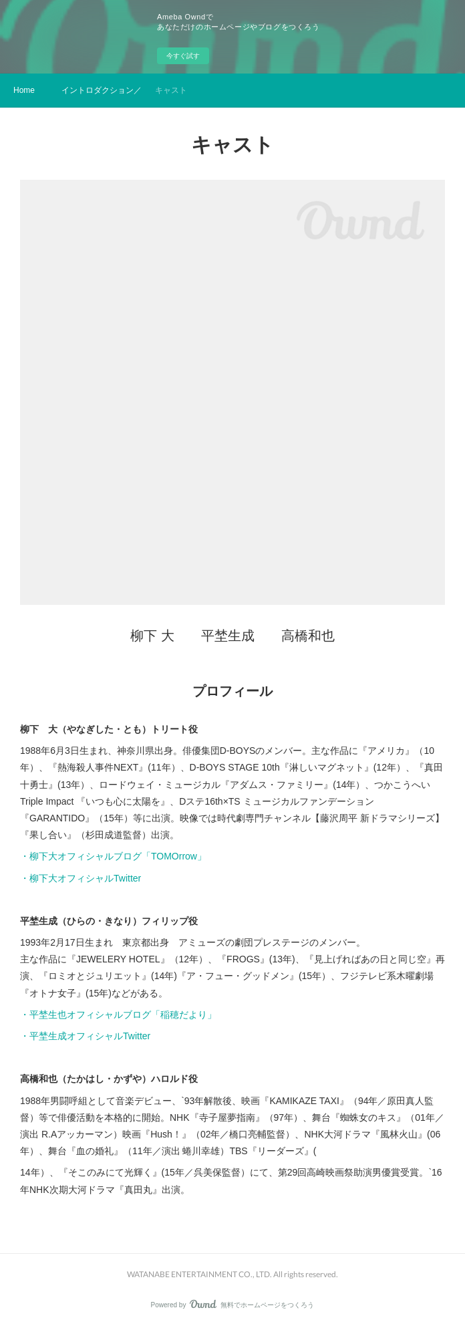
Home (24, 90)
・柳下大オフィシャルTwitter (80, 878)
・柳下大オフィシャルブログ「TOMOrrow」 (113, 856)
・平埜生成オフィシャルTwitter (85, 1036)
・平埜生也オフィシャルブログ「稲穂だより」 (118, 1014)
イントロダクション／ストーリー (101, 90)
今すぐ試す (183, 55)
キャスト (171, 90)
